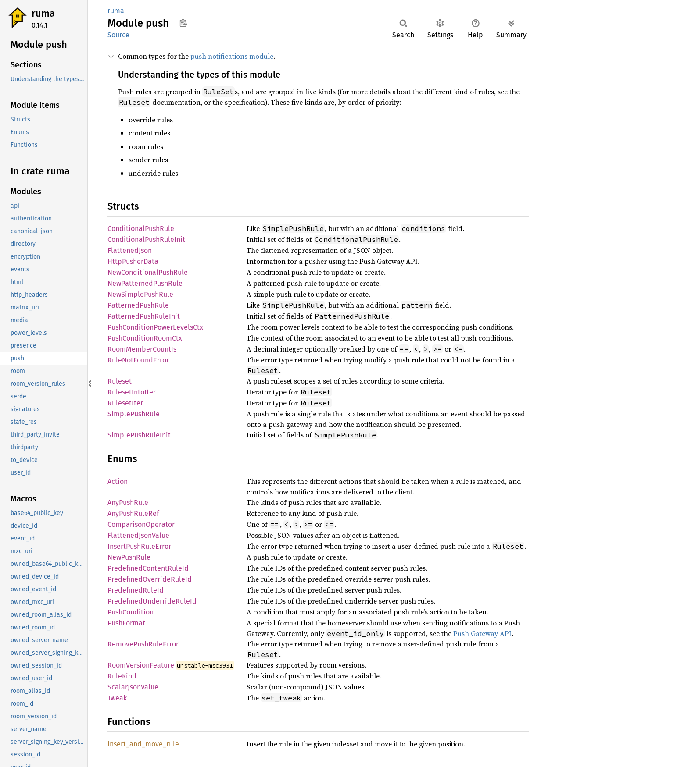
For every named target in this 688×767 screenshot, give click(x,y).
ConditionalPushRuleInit (146, 239)
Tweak (117, 698)
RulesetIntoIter (132, 392)
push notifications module (231, 56)
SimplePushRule (134, 414)
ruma (43, 13)
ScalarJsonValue (133, 687)
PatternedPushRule (138, 305)
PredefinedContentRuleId (148, 568)
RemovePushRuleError (143, 644)
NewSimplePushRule (140, 294)
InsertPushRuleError (139, 546)
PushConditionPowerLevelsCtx (155, 327)
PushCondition (131, 612)
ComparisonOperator (141, 524)
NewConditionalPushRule (148, 272)
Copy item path (183, 22)
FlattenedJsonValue (138, 535)
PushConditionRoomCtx (145, 338)
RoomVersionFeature (141, 665)
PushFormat (126, 623)
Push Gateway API (482, 633)
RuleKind (122, 676)
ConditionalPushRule (141, 228)
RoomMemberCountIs (142, 349)
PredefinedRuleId (136, 590)
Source (118, 35)
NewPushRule (129, 557)
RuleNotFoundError (138, 360)
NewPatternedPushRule (145, 283)
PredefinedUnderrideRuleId (152, 601)
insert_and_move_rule (143, 744)
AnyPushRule (128, 502)
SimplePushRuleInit (139, 435)
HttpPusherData (133, 261)
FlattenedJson (130, 250)
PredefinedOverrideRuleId (150, 579)
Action (118, 481)
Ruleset (120, 381)
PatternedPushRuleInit (144, 316)
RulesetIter (125, 403)
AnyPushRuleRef (133, 513)
